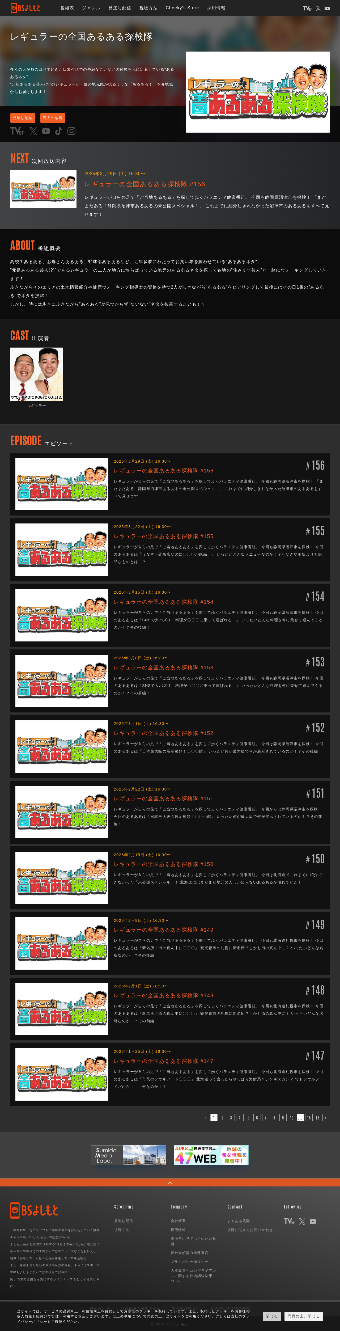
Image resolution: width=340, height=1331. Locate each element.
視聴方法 (148, 8)
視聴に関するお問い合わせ (250, 1229)
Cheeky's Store (182, 8)
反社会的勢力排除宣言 (190, 1252)
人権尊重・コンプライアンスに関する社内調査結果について (193, 1275)
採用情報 (216, 8)
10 (292, 1116)
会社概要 (178, 1220)
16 (318, 1116)
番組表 (67, 8)
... (300, 1116)
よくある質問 (238, 1220)
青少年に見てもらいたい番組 (193, 1240)
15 (309, 1116)
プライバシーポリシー (190, 1261)
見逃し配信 (119, 8)
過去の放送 (64, 117)
